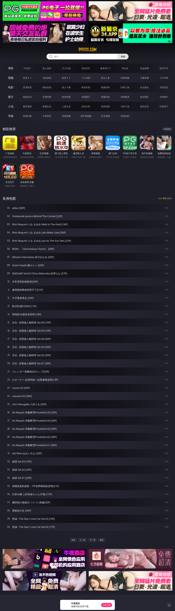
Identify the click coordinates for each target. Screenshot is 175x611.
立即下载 (106, 605)
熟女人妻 (105, 77)
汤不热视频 (85, 115)
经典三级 (125, 87)
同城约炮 (27, 115)
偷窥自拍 (27, 96)
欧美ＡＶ (66, 77)
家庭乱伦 (47, 106)
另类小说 (125, 106)
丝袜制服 (125, 77)
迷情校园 (105, 106)
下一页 (92, 540)
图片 (11, 97)
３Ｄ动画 (85, 77)
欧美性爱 (85, 87)
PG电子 (27, 68)
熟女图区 (144, 96)
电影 (11, 87)
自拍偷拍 (47, 77)
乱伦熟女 (144, 87)
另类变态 (164, 87)
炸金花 (125, 68)
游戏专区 (85, 68)
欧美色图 (66, 96)
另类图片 (164, 96)
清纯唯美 (125, 96)
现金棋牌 (144, 68)
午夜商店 (47, 115)
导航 (11, 116)
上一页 (82, 540)
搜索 (123, 56)
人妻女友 (66, 106)
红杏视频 (105, 115)
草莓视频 (66, 115)
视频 (11, 78)
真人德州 (47, 68)
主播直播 (144, 77)
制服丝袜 (105, 87)
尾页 (101, 540)
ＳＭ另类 (164, 77)
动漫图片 (85, 96)
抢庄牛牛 (164, 68)
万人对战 (66, 68)
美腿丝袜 (105, 96)
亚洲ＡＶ (27, 77)
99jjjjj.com (87, 49)
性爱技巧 (164, 106)
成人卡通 (66, 87)
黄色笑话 (144, 106)
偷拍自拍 (47, 87)
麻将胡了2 (105, 68)
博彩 (11, 68)
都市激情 (27, 106)
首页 (73, 540)
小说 (11, 106)
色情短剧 (125, 115)
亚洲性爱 (27, 87)
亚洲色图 (47, 96)
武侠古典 (85, 106)
